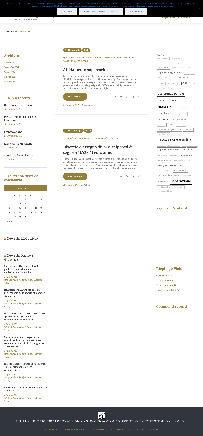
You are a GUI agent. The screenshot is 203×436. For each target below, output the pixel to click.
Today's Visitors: (165, 285)
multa (195, 83)
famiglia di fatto (173, 88)
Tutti (86, 50)
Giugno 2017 (10, 76)
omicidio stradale (164, 187)
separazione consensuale (171, 149)
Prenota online (13, 131)
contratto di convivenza (168, 175)
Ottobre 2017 (10, 62)
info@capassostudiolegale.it (175, 17)
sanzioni (173, 155)
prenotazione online (190, 145)
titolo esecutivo (163, 59)
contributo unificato (165, 191)
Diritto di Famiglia (73, 130)
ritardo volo (181, 125)
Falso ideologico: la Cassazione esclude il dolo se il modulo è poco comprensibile (25, 366)
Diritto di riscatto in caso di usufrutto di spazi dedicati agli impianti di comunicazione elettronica (25, 316)
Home (7, 32)
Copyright (52, 429)
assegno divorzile (113, 57)
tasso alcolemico (163, 78)
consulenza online (164, 170)
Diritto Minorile (72, 50)
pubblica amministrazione (181, 67)
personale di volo (184, 63)
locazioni (188, 129)
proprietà (161, 125)
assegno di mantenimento (90, 57)
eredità (192, 149)
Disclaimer (98, 429)
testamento (163, 67)
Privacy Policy (74, 429)
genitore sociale (173, 145)
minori (184, 100)
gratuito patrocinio (180, 114)
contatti (160, 83)
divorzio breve (167, 100)
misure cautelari (180, 108)
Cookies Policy (121, 429)
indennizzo (163, 182)
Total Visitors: (163, 290)
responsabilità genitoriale (75, 60)
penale (185, 83)
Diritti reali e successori (18, 105)
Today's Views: (164, 280)
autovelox (161, 88)
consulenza (129, 57)
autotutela (161, 145)
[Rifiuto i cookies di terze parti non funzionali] (199, 8)
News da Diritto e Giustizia (19, 257)
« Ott (10, 221)
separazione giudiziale (170, 72)
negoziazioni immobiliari (166, 63)
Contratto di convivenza (18, 155)
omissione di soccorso (182, 160)
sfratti (170, 124)
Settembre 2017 (11, 67)
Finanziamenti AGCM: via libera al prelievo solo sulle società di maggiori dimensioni (24, 292)
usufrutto (192, 108)
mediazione (176, 59)
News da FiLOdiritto (23, 238)
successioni (185, 155)
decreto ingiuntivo (181, 77)
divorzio (114, 138)
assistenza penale (171, 93)
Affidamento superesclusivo (89, 69)
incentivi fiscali (178, 187)
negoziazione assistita (174, 139)
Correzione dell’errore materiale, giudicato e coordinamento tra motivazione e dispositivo (22, 269)
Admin (89, 105)
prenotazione (162, 155)
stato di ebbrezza (163, 134)
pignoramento (164, 160)
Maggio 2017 (10, 81)
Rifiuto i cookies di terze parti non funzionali (101, 12)
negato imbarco (172, 83)
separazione (181, 181)
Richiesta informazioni (18, 143)
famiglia (163, 119)
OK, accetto (67, 12)
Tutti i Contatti (147, 429)
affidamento (69, 57)
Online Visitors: (164, 275)
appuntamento (180, 170)
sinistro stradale (188, 175)
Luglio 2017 (9, 72)
